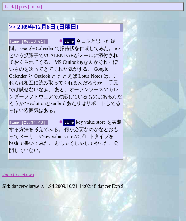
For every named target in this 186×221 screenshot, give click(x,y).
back (9, 6)
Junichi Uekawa (18, 173)
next (36, 6)
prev (23, 6)
